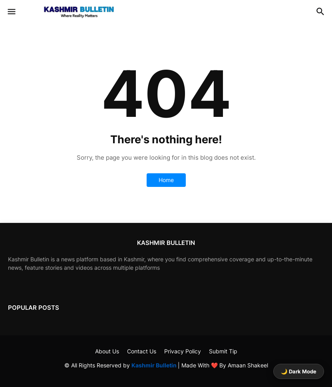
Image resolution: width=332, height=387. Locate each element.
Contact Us (141, 351)
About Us (107, 351)
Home (166, 179)
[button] (11, 12)
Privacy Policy (182, 351)
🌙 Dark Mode (298, 371)
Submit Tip (223, 351)
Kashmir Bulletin (154, 365)
